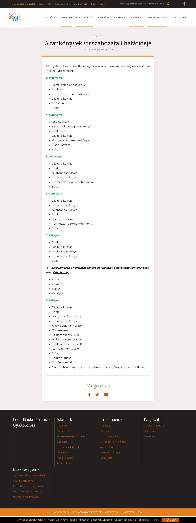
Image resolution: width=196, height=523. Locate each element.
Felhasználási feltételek (87, 512)
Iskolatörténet (64, 431)
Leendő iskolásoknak (111, 17)
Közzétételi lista (132, 512)
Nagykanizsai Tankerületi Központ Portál (31, 4)
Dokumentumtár (109, 436)
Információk (84, 21)
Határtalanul (150, 431)
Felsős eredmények (23, 480)
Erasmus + (149, 436)
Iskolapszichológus (110, 452)
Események (98, 36)
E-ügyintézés (80, 4)
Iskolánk (66, 21)
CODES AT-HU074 (154, 425)
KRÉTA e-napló (62, 4)
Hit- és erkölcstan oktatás (114, 441)
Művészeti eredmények (26, 497)
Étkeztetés (106, 458)
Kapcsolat (105, 425)
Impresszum (112, 512)
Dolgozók (105, 431)
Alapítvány (62, 452)
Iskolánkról (62, 425)
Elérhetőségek (98, 4)
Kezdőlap (50, 17)
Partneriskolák (64, 463)
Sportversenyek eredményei (28, 491)
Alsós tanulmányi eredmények (29, 475)
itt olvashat (152, 519)
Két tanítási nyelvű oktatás (71, 436)
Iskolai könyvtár (65, 458)
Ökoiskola (62, 441)
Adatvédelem (62, 512)
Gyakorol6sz (179, 17)
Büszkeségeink (157, 21)
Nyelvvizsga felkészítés (69, 447)
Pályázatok (136, 21)
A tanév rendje (108, 447)
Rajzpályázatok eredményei (28, 486)
